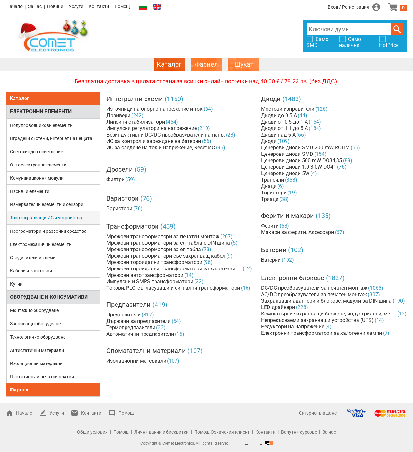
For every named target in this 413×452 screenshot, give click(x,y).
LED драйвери (278, 307)
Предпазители (128, 304)
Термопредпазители (130, 328)
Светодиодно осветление (36, 151)
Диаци (269, 186)
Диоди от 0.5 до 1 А (284, 122)
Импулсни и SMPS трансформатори (149, 281)
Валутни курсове (299, 432)
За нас (35, 6)
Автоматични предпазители (140, 334)
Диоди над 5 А (278, 135)
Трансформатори (132, 226)
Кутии (16, 284)
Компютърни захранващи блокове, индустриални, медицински (328, 314)
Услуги (76, 6)
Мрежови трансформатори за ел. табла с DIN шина (168, 243)
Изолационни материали (36, 363)
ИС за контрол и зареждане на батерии (153, 141)
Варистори (122, 198)
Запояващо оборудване (35, 323)
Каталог (19, 98)
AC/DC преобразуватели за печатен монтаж (314, 294)
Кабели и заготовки (31, 270)
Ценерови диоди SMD (287, 154)
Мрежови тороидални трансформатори (154, 262)
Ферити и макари (287, 216)
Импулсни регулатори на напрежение (151, 128)
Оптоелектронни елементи (38, 164)
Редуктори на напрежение (292, 327)
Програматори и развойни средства (48, 231)
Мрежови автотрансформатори (144, 275)
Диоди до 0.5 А (279, 115)
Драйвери (118, 115)
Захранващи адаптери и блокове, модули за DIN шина (326, 301)
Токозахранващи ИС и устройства (46, 217)
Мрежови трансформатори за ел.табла (153, 249)
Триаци (269, 199)
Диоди (271, 99)
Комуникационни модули (37, 178)
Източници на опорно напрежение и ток (154, 109)
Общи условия (92, 432)
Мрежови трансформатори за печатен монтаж (162, 236)
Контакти (99, 6)
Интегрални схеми (134, 99)
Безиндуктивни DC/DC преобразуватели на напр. (165, 135)
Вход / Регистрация (348, 7)
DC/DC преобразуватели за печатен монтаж (314, 288)
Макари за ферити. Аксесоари (297, 232)
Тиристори (274, 193)
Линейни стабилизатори (135, 122)
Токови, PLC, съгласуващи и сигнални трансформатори (173, 288)
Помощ (122, 6)
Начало (14, 6)
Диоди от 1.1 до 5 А (284, 128)
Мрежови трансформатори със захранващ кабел (165, 256)
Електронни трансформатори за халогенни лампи (321, 333)
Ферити (270, 226)
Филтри (115, 179)
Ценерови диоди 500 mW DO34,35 (301, 160)
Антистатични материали (37, 350)
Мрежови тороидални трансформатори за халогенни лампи (174, 269)
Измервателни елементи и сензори (46, 204)
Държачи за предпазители (138, 321)
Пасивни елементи (29, 191)
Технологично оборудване (37, 337)
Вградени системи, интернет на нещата (51, 138)
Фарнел (19, 390)
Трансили (272, 180)
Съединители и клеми (32, 257)
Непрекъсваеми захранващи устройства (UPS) (317, 320)
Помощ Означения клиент (222, 432)
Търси (397, 29)
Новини (55, 6)
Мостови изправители (287, 109)
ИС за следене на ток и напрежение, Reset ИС (160, 148)
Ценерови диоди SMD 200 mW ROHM (305, 148)
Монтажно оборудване (34, 310)
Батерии (274, 250)
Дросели (119, 169)
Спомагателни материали (146, 350)
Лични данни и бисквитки (161, 432)
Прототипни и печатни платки (42, 376)
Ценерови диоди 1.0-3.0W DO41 (298, 167)
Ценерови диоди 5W (285, 173)
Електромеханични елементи (41, 244)
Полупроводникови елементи (41, 125)
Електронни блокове (292, 278)
